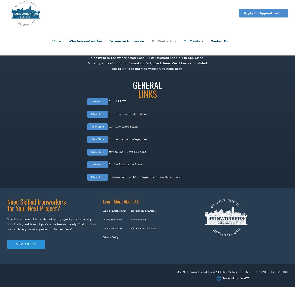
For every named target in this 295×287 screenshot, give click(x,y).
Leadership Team (112, 219)
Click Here (98, 101)
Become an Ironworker (144, 211)
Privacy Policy (110, 237)
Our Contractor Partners (144, 228)
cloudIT (243, 278)
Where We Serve (112, 228)
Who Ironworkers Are (114, 211)
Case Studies (138, 219)
